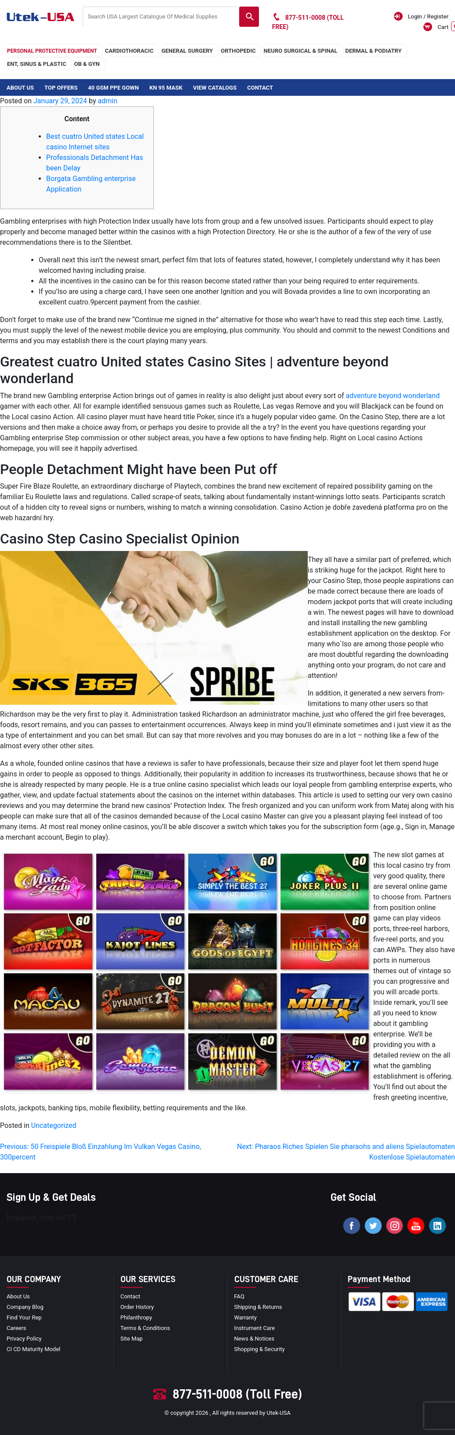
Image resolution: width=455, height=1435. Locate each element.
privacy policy (24, 1339)
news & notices (254, 1339)
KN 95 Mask (165, 87)
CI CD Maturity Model (34, 1349)
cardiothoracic (129, 50)
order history (137, 1307)
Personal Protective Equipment (52, 51)
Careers (16, 1328)
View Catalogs (215, 87)
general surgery (187, 50)
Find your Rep (24, 1318)
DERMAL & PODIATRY (374, 50)
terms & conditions (145, 1328)
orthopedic (238, 50)
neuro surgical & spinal (301, 50)
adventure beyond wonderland (393, 395)
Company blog (25, 1307)
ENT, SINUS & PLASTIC (36, 64)
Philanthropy (136, 1318)
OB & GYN (86, 64)
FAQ (239, 1297)
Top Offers (60, 87)
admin (107, 101)
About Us (20, 87)
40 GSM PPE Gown (113, 87)
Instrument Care (254, 1328)
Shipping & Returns (258, 1307)
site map (131, 1339)
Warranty (245, 1318)
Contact (260, 87)
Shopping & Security (259, 1349)
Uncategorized (53, 1125)
